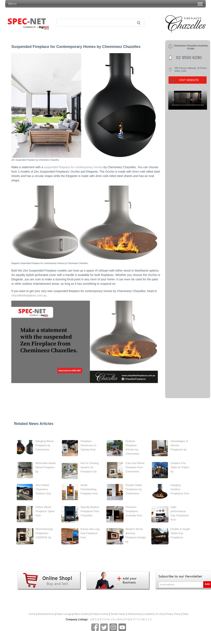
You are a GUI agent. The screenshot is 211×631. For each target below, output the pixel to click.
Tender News (118, 614)
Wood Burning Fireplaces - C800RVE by (44, 533)
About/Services (45, 614)
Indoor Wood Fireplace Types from (45, 511)
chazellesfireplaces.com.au (28, 295)
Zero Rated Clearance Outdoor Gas (43, 489)
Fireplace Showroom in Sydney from (88, 445)
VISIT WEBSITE (189, 80)
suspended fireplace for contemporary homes (73, 167)
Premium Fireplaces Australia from (134, 511)
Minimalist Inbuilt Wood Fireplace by (46, 467)
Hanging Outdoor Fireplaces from (180, 489)
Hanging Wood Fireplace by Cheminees (45, 445)
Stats (185, 614)
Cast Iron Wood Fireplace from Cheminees (135, 467)
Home (32, 614)
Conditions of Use (153, 614)
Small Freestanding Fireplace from (89, 489)
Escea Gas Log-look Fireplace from (90, 533)
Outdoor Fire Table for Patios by (180, 467)
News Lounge (64, 614)
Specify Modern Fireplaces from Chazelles (90, 511)
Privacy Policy (173, 614)
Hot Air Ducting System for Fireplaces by (90, 467)
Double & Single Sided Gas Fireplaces (180, 533)
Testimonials (134, 614)
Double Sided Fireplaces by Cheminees (134, 489)
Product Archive (100, 614)
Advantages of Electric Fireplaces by (179, 445)
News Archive (81, 614)
